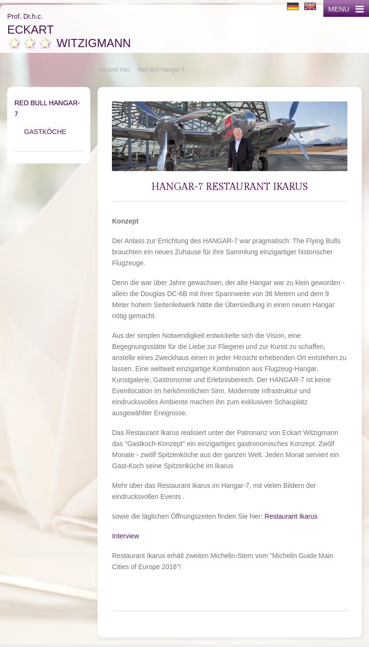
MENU (346, 9)
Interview (125, 536)
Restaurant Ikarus (291, 516)
